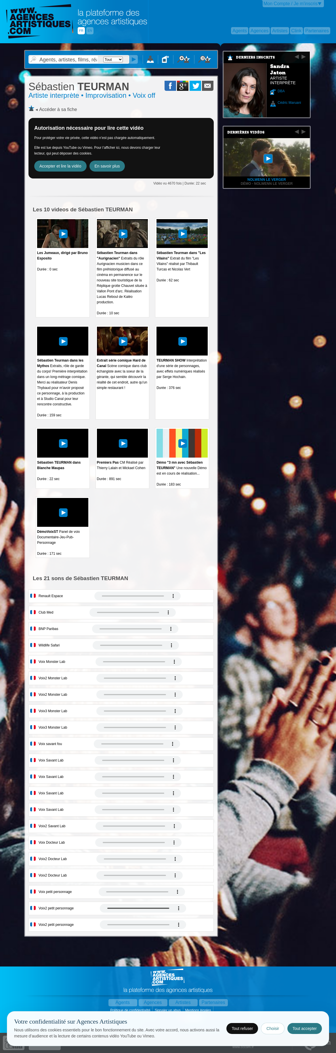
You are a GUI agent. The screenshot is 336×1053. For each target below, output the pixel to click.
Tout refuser (242, 1028)
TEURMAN (78, 87)
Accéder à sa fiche (58, 109)
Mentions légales (198, 1010)
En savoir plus (107, 166)
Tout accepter (305, 1028)
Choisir (272, 1028)
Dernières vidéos (246, 132)
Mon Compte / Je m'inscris (291, 3)
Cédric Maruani (289, 103)
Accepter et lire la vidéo (60, 166)
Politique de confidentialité (130, 1010)
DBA (281, 91)
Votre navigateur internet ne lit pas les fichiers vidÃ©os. (137, 596)
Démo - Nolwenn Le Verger (267, 184)
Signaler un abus (168, 1010)
